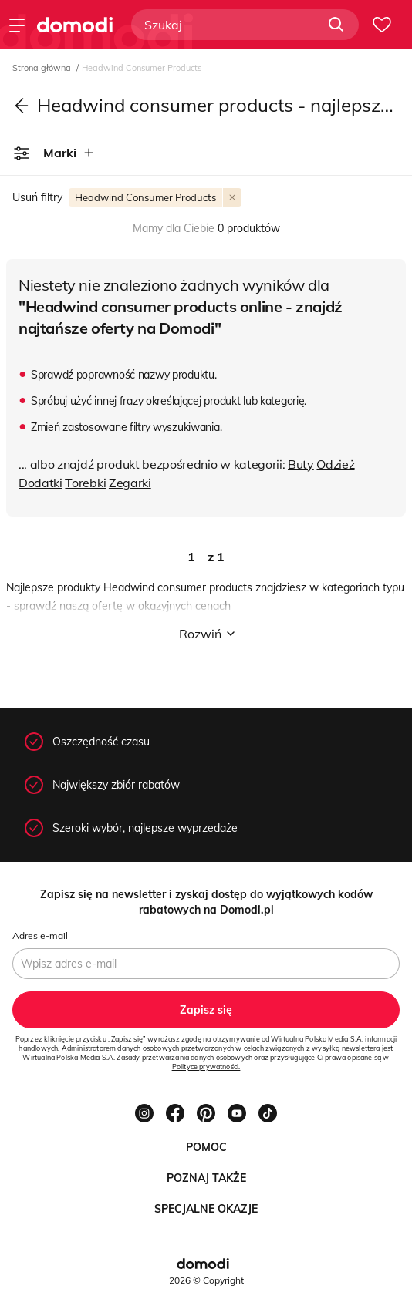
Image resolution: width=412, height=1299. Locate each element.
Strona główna (42, 67)
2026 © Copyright (206, 1280)
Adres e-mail (40, 935)
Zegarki (130, 482)
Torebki (85, 482)
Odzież (335, 464)
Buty (301, 464)
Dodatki (40, 482)
